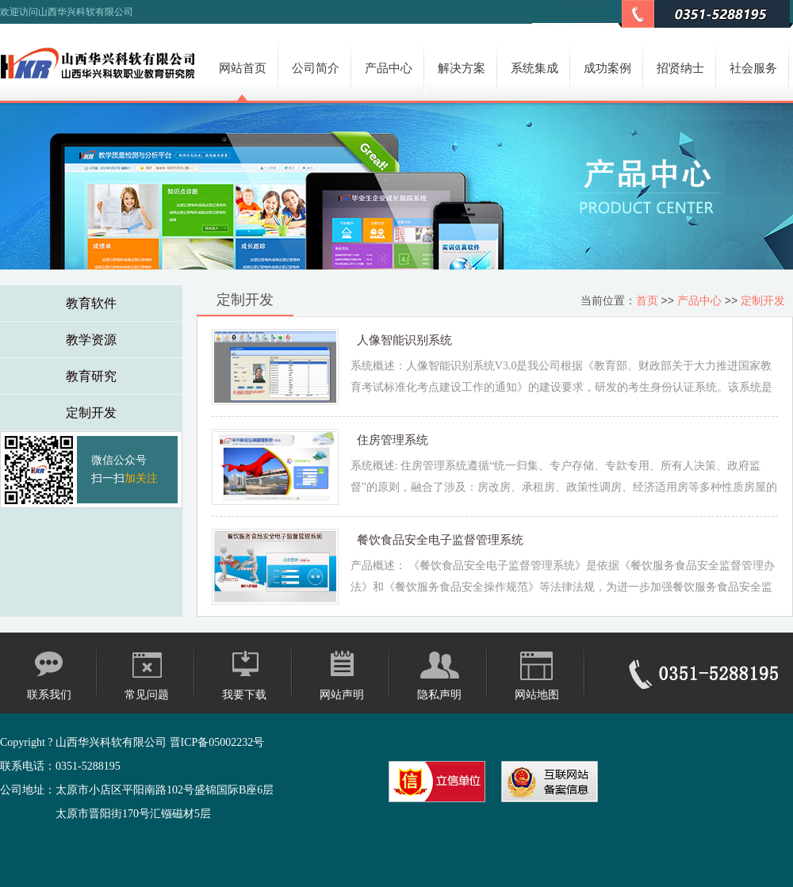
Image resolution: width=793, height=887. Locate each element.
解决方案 (461, 68)
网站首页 (242, 68)
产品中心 (388, 68)
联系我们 (49, 695)
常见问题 (147, 695)
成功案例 (607, 68)
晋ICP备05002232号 (217, 742)
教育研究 (91, 376)
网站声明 (342, 695)
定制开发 (91, 412)
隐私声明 (439, 695)
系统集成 (534, 68)
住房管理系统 (392, 439)
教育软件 (91, 303)
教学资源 (91, 339)
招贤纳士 (680, 68)
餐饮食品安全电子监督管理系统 (440, 539)
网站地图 (537, 695)
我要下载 (244, 695)
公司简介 (315, 68)
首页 (647, 300)
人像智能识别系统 (404, 339)
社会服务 (753, 68)
